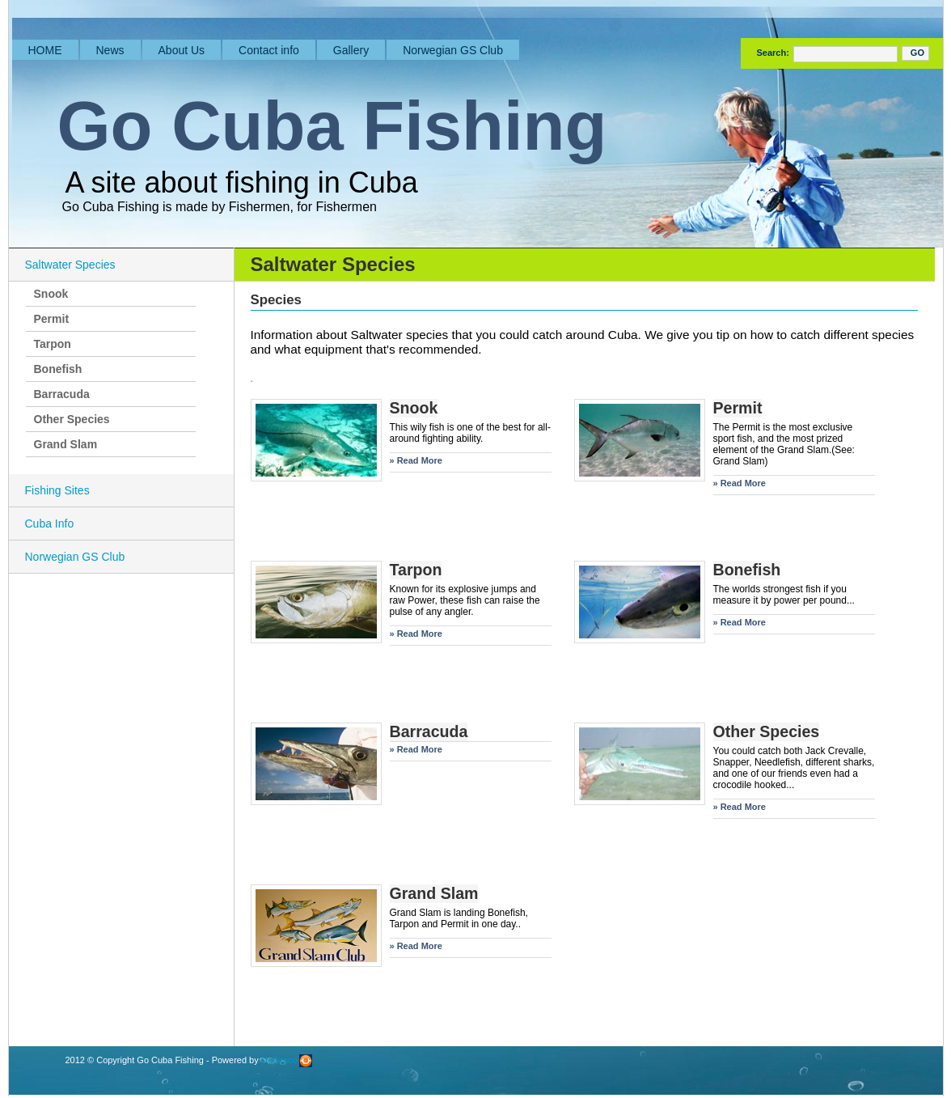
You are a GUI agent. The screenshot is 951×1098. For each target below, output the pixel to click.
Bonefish (58, 368)
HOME (45, 50)
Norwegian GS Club (453, 50)
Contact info (269, 50)
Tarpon (52, 343)
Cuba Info (49, 523)
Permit (52, 318)
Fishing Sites (57, 490)
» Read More (416, 460)
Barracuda (62, 394)
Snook (51, 293)
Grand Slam (66, 444)
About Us (181, 50)
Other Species (72, 419)
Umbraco (287, 1060)
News (110, 50)
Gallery (351, 50)
